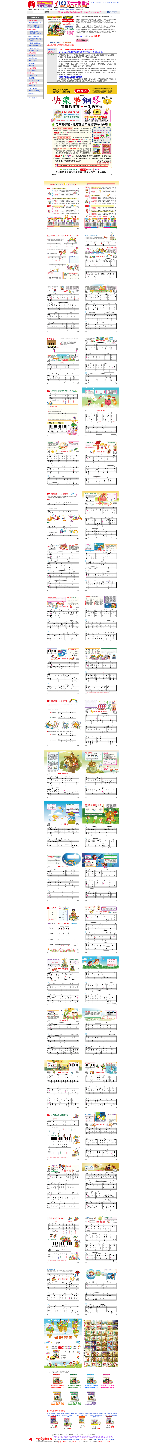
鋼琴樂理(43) (33, 58)
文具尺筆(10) (33, 88)
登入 (104, 2)
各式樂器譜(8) (33, 70)
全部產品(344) (33, 98)
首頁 (92, 2)
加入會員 (98, 2)
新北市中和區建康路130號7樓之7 (72, 1439)
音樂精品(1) (32, 93)
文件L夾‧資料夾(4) (34, 91)
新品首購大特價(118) (35, 23)
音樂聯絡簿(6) (33, 75)
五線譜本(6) (32, 78)
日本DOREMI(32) (34, 48)
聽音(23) (31, 66)
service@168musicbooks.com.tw (104, 1439)
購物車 (109, 2)
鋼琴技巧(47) (33, 60)
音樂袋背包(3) (33, 85)
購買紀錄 (116, 2)
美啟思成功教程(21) (35, 36)
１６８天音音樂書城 (59, 9)
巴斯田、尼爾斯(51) (35, 43)
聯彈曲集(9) (32, 63)
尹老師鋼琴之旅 (70, 9)
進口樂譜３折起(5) (34, 51)
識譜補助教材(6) (34, 80)
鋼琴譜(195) (32, 55)
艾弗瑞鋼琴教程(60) (35, 45)
